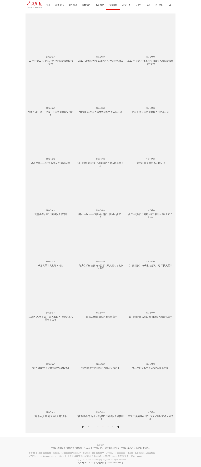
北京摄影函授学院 (112, 448)
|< (83, 427)
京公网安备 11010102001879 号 (110, 463)
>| (118, 427)
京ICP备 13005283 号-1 (87, 463)
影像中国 (70, 448)
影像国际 (79, 448)
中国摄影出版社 (127, 448)
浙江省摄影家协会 (142, 448)
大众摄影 (88, 448)
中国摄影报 (98, 448)
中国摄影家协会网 (58, 448)
